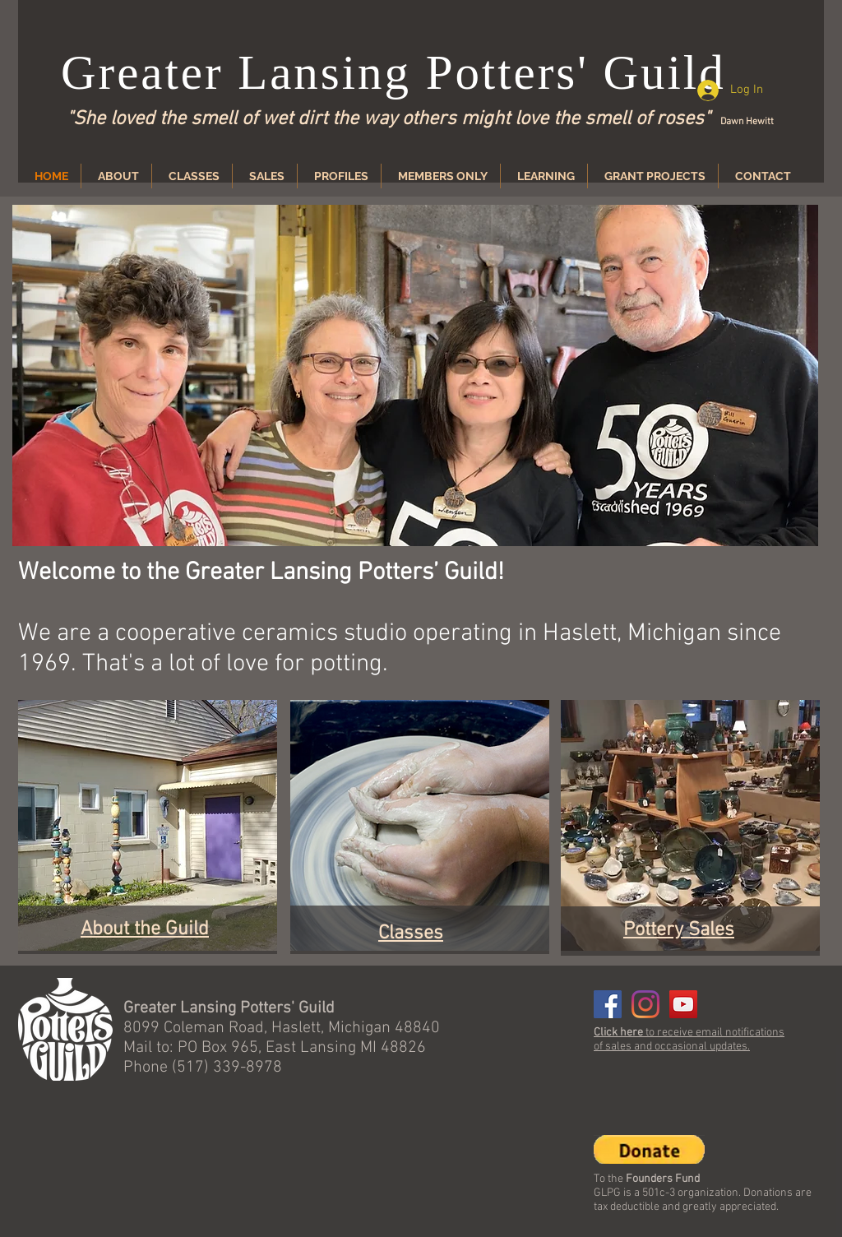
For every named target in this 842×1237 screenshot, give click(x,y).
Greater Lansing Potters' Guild (393, 72)
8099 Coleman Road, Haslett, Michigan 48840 (281, 1028)
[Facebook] (608, 1004)
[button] (415, 375)
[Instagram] (645, 1004)
